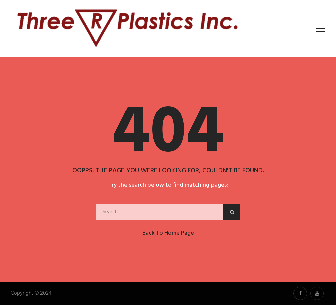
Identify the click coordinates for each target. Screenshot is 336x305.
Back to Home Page (168, 233)
